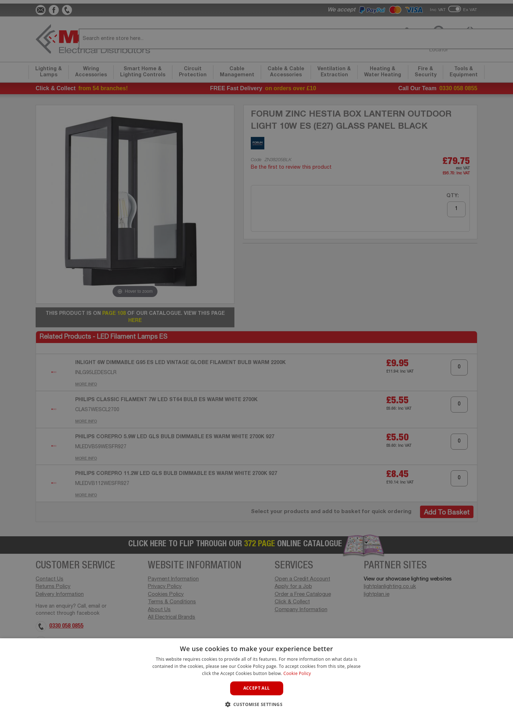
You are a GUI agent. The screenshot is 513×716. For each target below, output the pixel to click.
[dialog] (256, 358)
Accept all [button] (256, 688)
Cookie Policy (297, 673)
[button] (256, 704)
